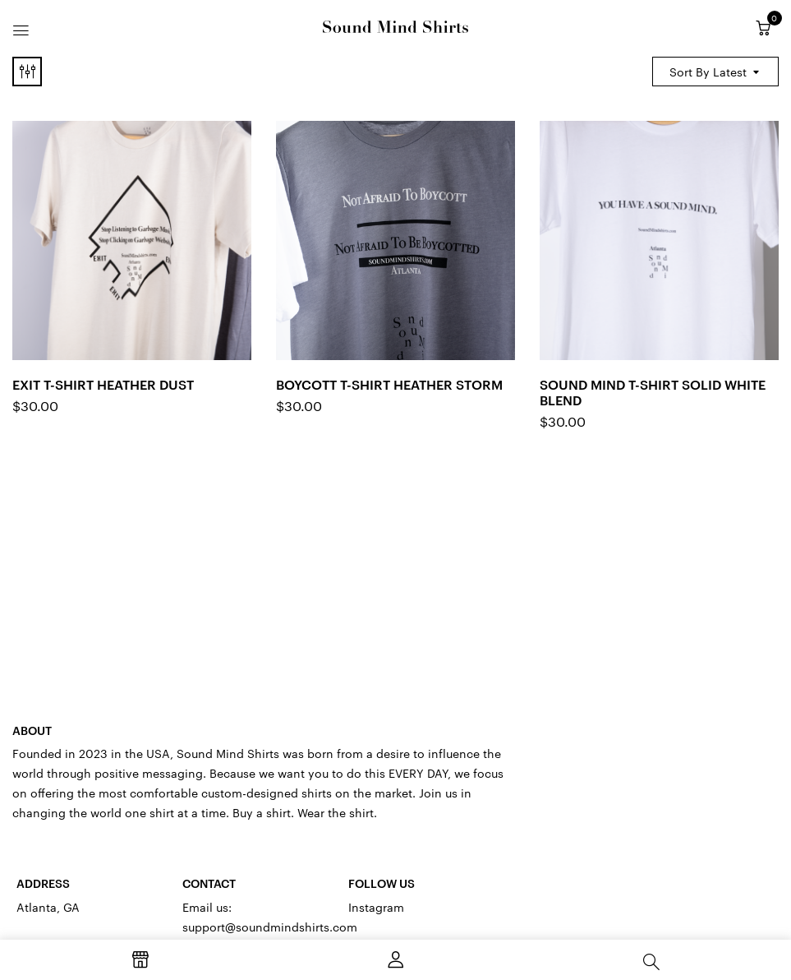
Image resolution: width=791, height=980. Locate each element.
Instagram (376, 907)
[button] (763, 28)
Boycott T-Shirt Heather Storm (389, 384)
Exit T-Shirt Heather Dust (103, 384)
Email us (205, 907)
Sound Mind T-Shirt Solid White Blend (653, 392)
